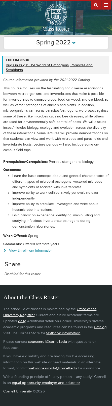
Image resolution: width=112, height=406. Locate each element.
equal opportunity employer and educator (46, 382)
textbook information (63, 333)
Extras (106, 5)
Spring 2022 (56, 42)
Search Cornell (96, 5)
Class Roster (56, 29)
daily (21, 321)
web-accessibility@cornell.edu (52, 368)
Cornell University (17, 391)
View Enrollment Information (31, 250)
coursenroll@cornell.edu (47, 341)
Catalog (100, 327)
